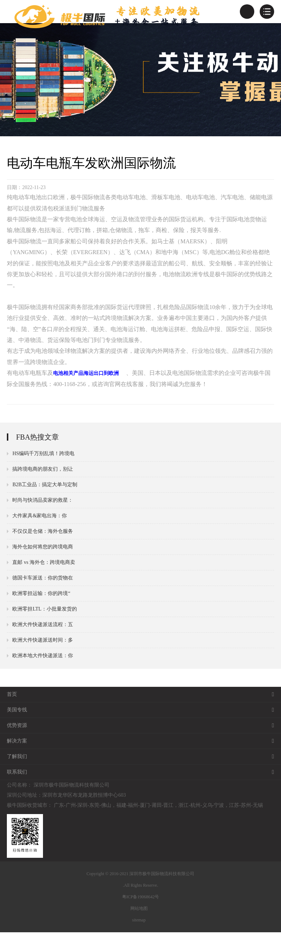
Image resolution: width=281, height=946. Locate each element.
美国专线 (140, 723)
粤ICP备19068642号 (140, 910)
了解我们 (140, 770)
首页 (140, 708)
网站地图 (139, 922)
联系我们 (140, 785)
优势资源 (140, 739)
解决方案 (140, 754)
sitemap (139, 933)
